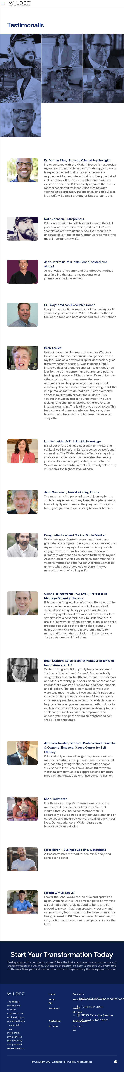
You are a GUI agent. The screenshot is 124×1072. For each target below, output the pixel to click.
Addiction (55, 1021)
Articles (53, 1026)
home (52, 994)
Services (54, 1008)
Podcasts (78, 994)
